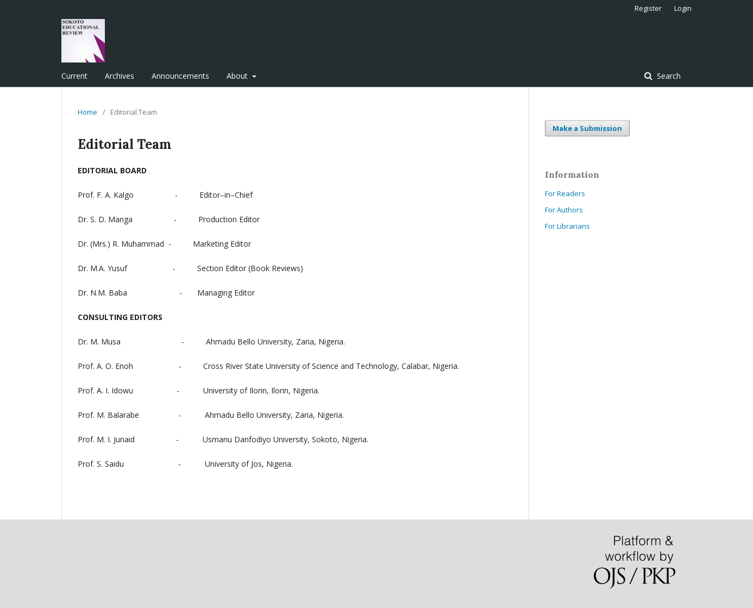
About (238, 76)
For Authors (564, 210)
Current (74, 76)
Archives (119, 76)
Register (648, 8)
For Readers (565, 193)
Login (683, 8)
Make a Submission (587, 128)
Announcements (180, 76)
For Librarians (567, 226)
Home (87, 112)
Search (668, 76)
